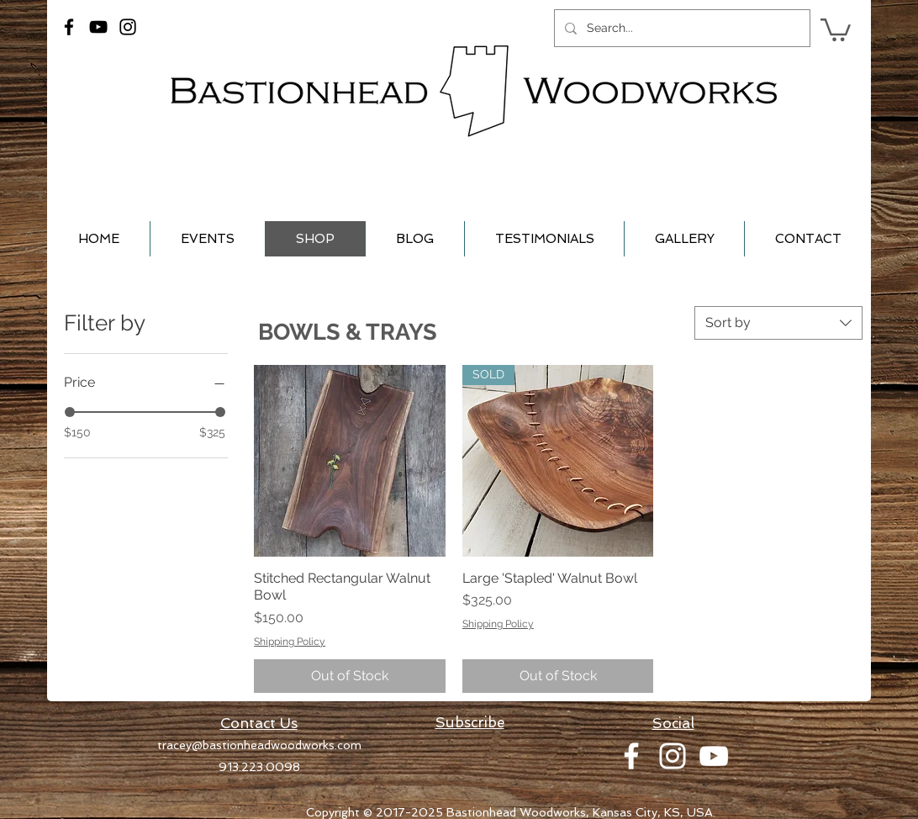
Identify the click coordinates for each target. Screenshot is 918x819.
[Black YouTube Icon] (98, 27)
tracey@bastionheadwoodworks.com (259, 745)
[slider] (70, 412)
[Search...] (680, 28)
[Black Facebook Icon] (69, 27)
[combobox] (778, 323)
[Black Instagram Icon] (128, 27)
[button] (835, 28)
